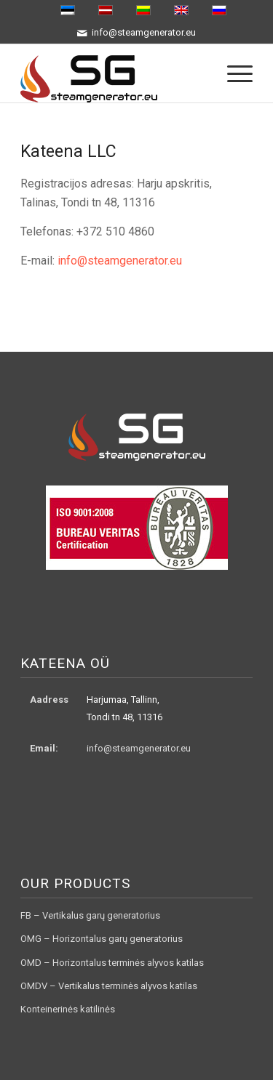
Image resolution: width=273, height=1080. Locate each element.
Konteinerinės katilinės (67, 1009)
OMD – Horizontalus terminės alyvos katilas (112, 962)
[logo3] (113, 73)
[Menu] (233, 73)
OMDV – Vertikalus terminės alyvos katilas (108, 985)
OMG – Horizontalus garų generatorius (101, 938)
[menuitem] (233, 73)
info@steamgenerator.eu (120, 260)
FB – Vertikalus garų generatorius (90, 915)
